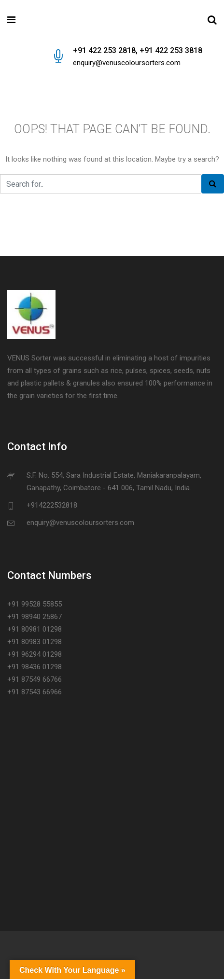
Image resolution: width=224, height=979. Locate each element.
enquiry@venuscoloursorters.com (127, 62)
